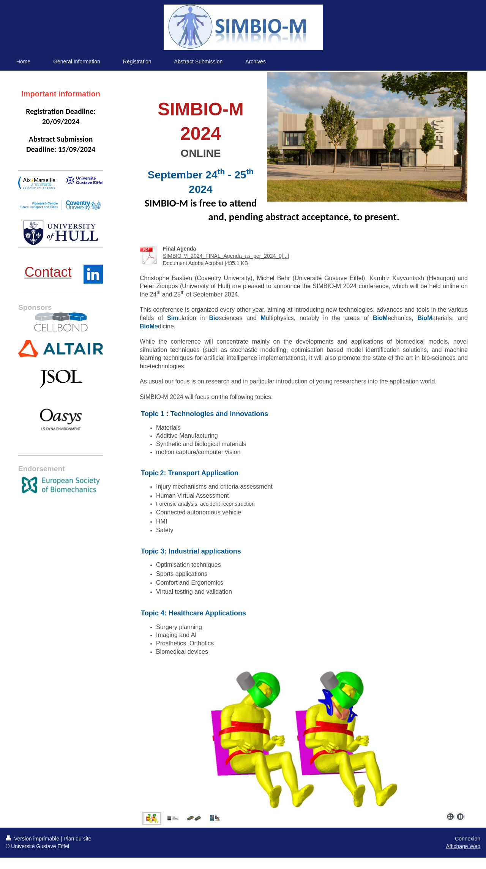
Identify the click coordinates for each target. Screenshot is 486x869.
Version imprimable (33, 839)
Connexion (467, 839)
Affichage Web (463, 846)
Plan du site (77, 839)
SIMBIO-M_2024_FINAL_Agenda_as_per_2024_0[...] (226, 256)
